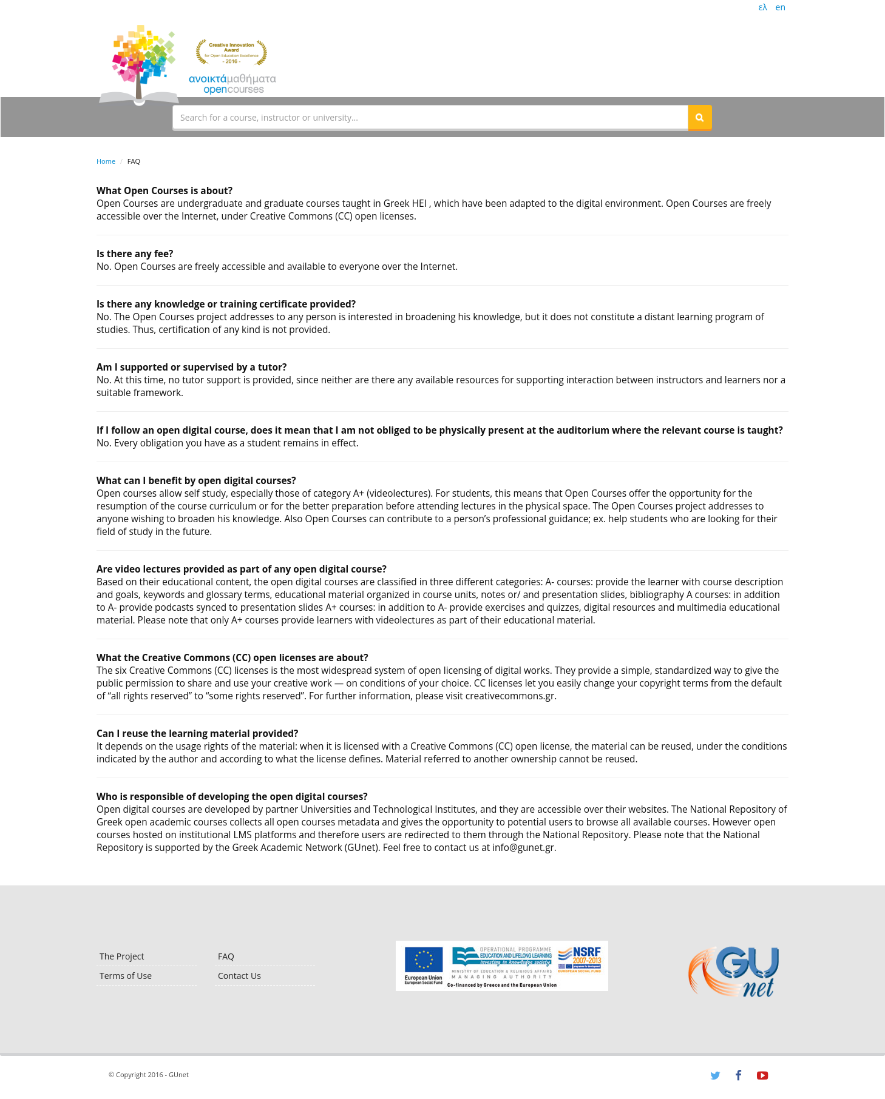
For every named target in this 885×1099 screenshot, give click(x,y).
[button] (700, 117)
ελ (763, 7)
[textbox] (430, 117)
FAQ (226, 956)
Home (106, 161)
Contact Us (239, 975)
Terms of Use (126, 975)
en (780, 7)
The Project (122, 956)
